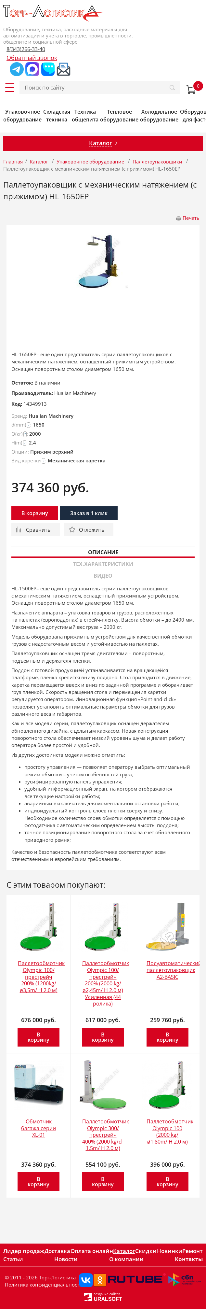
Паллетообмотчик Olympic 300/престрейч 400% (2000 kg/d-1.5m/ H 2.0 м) (105, 1135)
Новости (66, 1259)
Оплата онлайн (92, 1251)
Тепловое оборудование (119, 115)
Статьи (13, 1259)
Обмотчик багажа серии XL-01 (38, 1128)
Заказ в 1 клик (89, 513)
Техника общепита (85, 115)
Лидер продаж (24, 1251)
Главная (13, 161)
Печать (191, 218)
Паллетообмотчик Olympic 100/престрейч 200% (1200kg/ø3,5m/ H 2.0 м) (41, 977)
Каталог (39, 161)
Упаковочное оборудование (22, 115)
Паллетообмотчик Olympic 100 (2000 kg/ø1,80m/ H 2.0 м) (170, 1131)
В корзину (34, 513)
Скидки (146, 1251)
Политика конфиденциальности (44, 1284)
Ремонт (192, 1251)
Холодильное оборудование (159, 115)
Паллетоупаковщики (157, 161)
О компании (126, 1259)
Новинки (169, 1251)
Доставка (57, 1251)
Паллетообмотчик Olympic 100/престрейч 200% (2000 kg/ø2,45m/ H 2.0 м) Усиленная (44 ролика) (105, 983)
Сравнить (38, 529)
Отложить (91, 529)
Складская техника (56, 115)
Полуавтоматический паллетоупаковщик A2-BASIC (174, 970)
